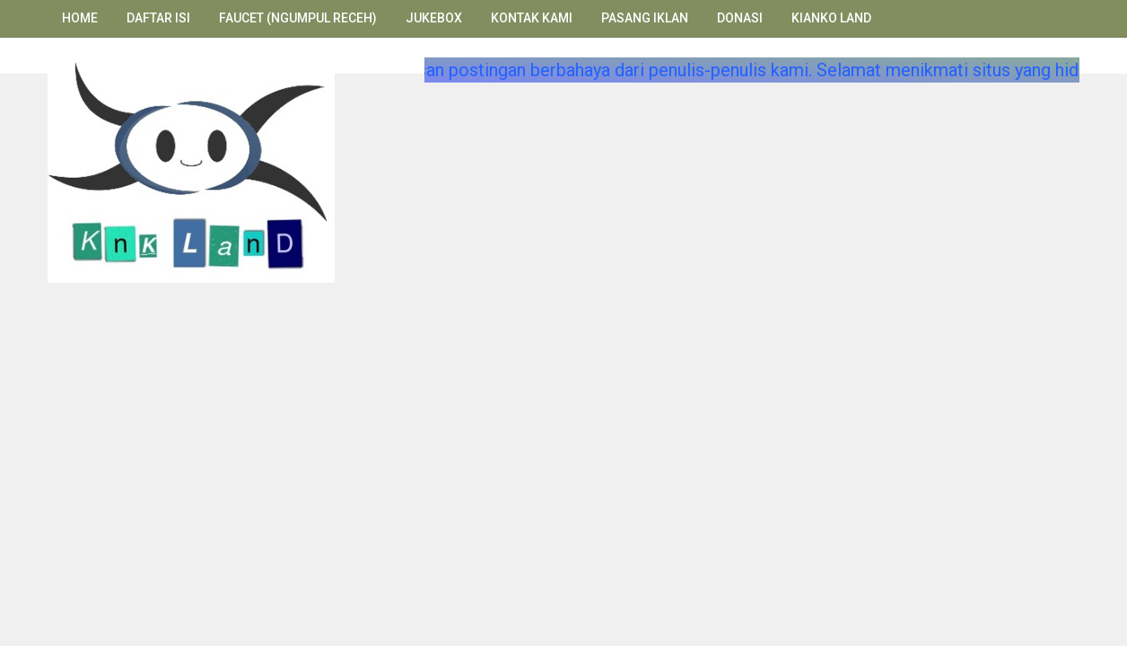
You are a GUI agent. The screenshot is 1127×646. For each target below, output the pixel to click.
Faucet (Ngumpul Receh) (298, 18)
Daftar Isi (158, 18)
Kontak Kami (531, 18)
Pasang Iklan (644, 18)
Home (80, 18)
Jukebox (434, 18)
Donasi (740, 18)
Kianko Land (831, 18)
